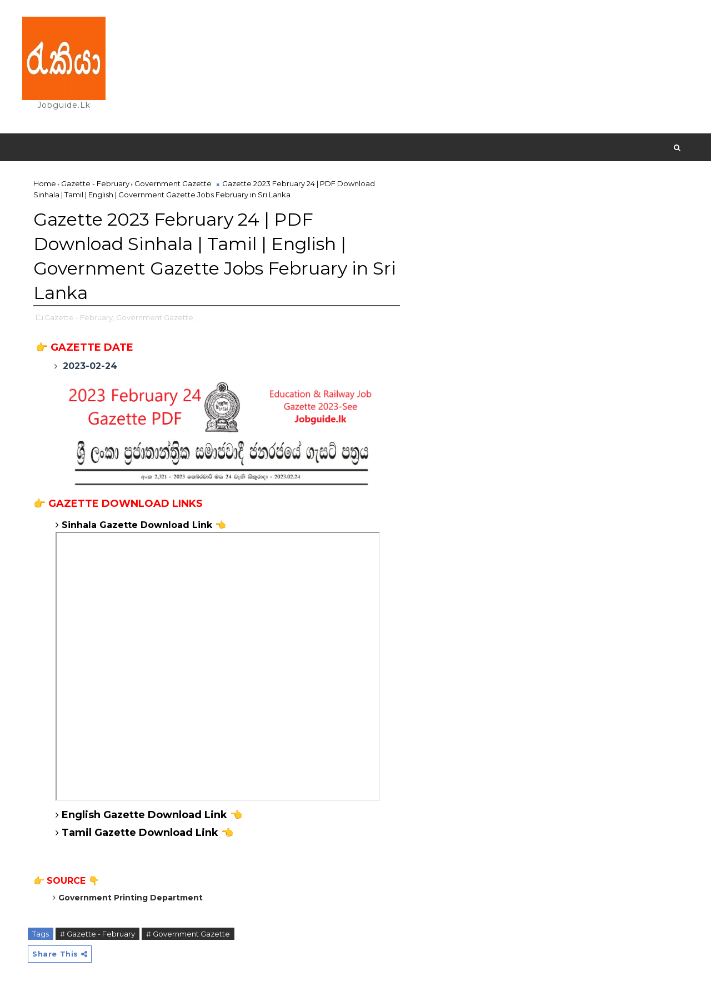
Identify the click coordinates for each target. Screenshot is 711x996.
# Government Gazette (188, 933)
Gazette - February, (79, 317)
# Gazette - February (97, 933)
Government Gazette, (155, 317)
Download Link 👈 (184, 832)
